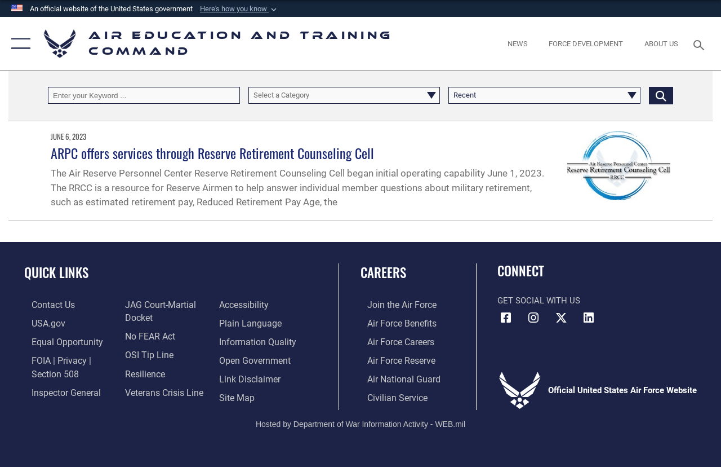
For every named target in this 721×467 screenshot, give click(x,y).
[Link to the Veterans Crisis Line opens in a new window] (161, 389)
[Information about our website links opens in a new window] (250, 376)
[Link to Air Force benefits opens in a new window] (394, 323)
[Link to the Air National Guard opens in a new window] (395, 376)
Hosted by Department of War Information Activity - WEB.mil (360, 420)
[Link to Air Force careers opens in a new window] (393, 341)
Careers (383, 272)
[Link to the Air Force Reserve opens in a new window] (393, 358)
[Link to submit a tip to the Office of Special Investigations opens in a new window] (145, 353)
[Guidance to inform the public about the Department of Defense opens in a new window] (257, 341)
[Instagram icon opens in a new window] (533, 318)
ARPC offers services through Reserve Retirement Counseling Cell (212, 153)
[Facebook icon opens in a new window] (505, 318)
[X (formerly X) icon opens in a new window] (561, 318)
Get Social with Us (538, 301)
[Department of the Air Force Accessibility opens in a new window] (245, 304)
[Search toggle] (700, 44)
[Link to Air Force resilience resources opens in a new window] (142, 371)
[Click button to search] (661, 95)
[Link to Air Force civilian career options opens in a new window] (389, 394)
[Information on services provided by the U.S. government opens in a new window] (40, 323)
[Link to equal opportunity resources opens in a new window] (57, 341)
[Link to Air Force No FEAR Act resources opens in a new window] (147, 335)
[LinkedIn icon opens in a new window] (588, 318)
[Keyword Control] (144, 95)
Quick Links (56, 272)
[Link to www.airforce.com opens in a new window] (394, 304)
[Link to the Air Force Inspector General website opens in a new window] (57, 389)
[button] (239, 9)
